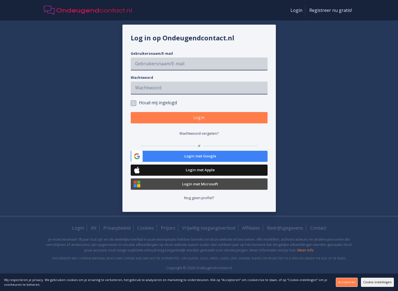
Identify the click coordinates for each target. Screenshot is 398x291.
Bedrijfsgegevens (285, 237)
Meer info (305, 259)
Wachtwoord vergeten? (199, 137)
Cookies (145, 237)
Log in (199, 119)
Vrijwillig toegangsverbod (208, 237)
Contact (318, 237)
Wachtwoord (142, 77)
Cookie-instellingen (366, 282)
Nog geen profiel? (199, 207)
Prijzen (168, 237)
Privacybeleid (116, 237)
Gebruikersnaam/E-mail (152, 53)
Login (296, 10)
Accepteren (307, 282)
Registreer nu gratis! (330, 10)
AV (93, 237)
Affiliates (251, 237)
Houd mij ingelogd (154, 103)
